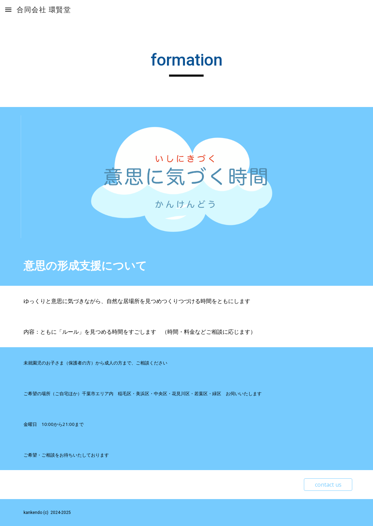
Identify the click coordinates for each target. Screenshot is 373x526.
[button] (8, 9)
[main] (186, 63)
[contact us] (328, 484)
